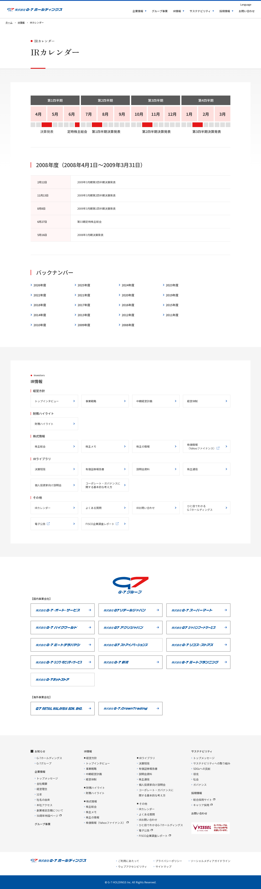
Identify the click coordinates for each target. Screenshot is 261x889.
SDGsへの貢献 (201, 769)
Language (245, 4)
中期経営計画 (144, 401)
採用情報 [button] (224, 11)
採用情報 (196, 793)
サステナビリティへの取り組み (211, 763)
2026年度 (39, 285)
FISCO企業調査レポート (155, 836)
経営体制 (192, 401)
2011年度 (172, 315)
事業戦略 (91, 401)
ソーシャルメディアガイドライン (210, 861)
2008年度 (128, 325)
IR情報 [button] (177, 11)
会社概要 (42, 784)
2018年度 (39, 305)
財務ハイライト (44, 424)
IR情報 (88, 751)
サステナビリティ (201, 751)
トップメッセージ (47, 778)
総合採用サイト (204, 800)
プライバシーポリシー (168, 861)
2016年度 (128, 305)
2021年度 (84, 295)
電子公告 (146, 830)
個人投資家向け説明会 (48, 485)
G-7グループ (44, 763)
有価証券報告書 (95, 469)
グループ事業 (160, 11)
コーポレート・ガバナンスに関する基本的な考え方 (103, 485)
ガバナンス (200, 785)
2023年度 (172, 285)
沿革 (39, 794)
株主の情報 (143, 446)
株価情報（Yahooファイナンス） (107, 823)
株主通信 (192, 469)
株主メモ (91, 446)
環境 (196, 774)
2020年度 (128, 295)
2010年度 (39, 325)
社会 (196, 779)
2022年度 (39, 295)
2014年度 (39, 315)
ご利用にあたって (128, 861)
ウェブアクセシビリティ (132, 866)
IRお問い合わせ (145, 508)
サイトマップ (163, 866)
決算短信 (40, 469)
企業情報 (40, 772)
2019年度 (172, 295)
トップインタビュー (47, 401)
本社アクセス (44, 805)
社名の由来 (43, 800)
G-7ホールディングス (49, 758)
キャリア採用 (203, 805)
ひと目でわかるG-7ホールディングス (200, 508)
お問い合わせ (247, 11)
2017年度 (84, 305)
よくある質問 (94, 508)
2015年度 (172, 305)
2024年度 (128, 285)
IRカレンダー (43, 508)
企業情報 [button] (137, 11)
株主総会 (40, 446)
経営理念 (42, 789)
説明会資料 (143, 469)
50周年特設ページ (49, 816)
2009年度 (84, 325)
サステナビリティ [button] (200, 11)
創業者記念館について (50, 810)
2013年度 (84, 315)
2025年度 (84, 285)
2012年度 (128, 315)
